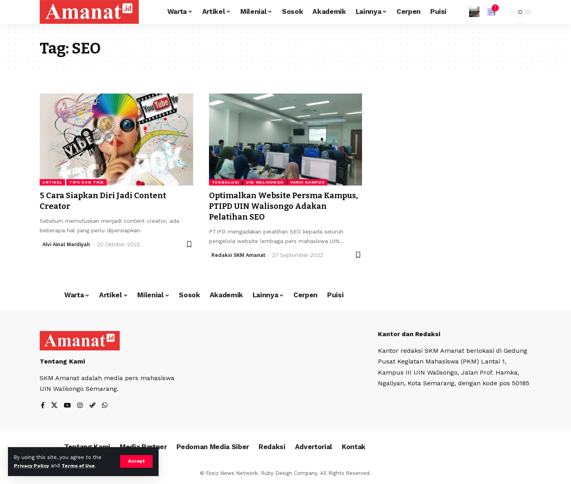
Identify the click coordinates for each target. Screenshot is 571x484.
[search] (503, 12)
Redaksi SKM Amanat (239, 255)
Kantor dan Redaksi (410, 334)
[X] (54, 406)
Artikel (52, 182)
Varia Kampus (307, 182)
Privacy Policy (32, 466)
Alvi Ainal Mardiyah (67, 244)
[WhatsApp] (105, 406)
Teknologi (225, 182)
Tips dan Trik (86, 182)
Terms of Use (81, 466)
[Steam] (92, 406)
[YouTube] (67, 406)
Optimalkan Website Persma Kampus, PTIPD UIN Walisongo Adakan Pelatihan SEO (274, 206)
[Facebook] (43, 406)
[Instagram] (80, 406)
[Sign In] (474, 12)
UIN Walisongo (265, 182)
